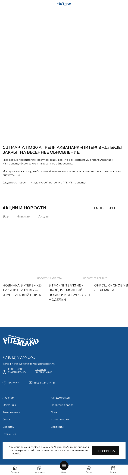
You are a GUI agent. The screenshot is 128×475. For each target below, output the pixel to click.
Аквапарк (9, 397)
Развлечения (11, 412)
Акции (43, 216)
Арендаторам (60, 419)
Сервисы (8, 426)
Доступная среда (62, 404)
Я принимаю (105, 450)
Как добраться (60, 397)
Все (6, 216)
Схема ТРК (9, 434)
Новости (23, 216)
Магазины (9, 404)
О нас (54, 412)
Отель (7, 419)
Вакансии (57, 426)
